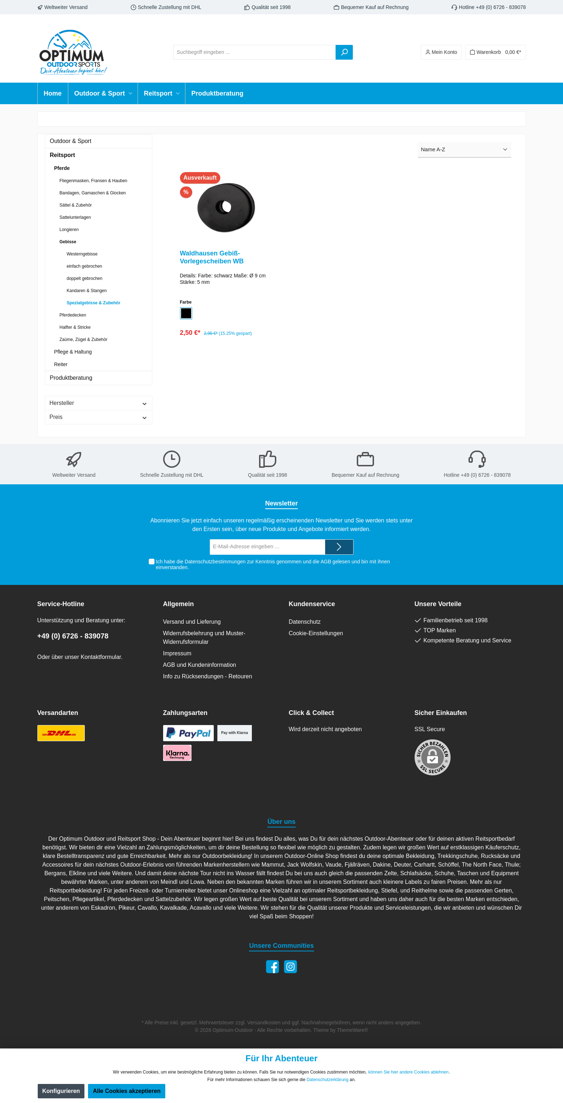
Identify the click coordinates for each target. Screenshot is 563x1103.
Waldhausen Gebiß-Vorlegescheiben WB (212, 257)
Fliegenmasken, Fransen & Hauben (94, 180)
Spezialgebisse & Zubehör (93, 302)
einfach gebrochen (84, 266)
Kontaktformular (100, 657)
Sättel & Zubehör (76, 205)
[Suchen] (344, 52)
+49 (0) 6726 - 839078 (73, 636)
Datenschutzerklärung (327, 1079)
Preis (99, 417)
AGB (325, 561)
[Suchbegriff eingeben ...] (254, 52)
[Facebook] (272, 967)
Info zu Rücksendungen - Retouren (207, 676)
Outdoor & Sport (71, 141)
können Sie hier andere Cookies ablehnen (408, 1072)
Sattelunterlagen (75, 217)
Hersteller (99, 403)
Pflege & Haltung (73, 352)
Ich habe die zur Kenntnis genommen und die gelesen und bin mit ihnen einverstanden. (273, 565)
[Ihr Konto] (441, 52)
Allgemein (178, 604)
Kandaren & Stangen (87, 290)
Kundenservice (312, 604)
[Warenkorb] (495, 52)
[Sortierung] (464, 150)
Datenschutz (305, 622)
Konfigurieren (61, 1091)
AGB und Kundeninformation (199, 665)
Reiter (61, 364)
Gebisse (68, 241)
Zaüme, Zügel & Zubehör (83, 339)
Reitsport (62, 155)
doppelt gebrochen (84, 278)
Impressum (177, 653)
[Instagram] (290, 967)
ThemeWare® (352, 1030)
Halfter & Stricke (75, 327)
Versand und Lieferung (192, 622)
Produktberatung (71, 378)
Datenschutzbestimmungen (215, 561)
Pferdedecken (73, 315)
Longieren (69, 229)
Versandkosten (264, 1022)
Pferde (62, 168)
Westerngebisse (82, 254)
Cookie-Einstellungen (316, 633)
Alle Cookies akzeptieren (127, 1091)
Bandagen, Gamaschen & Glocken (93, 192)
